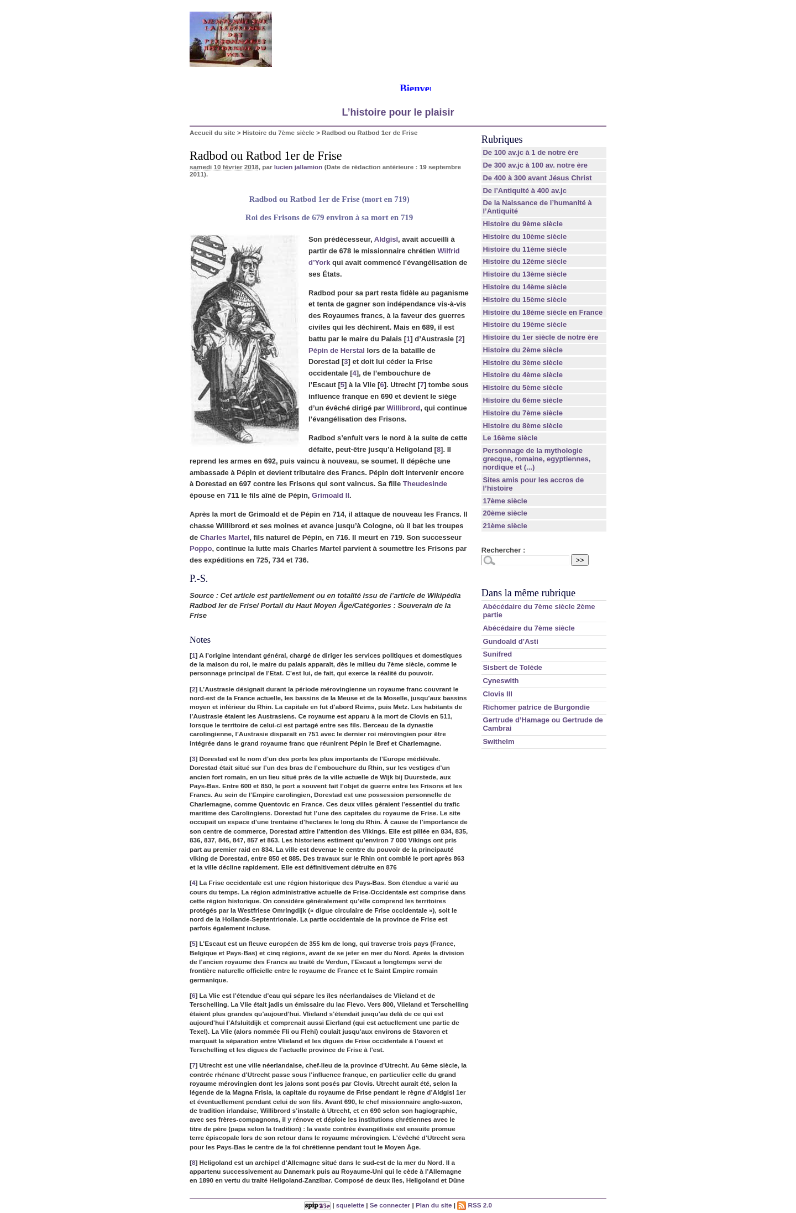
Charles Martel (225, 537)
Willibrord (404, 408)
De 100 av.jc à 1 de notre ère (530, 152)
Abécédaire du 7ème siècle (528, 628)
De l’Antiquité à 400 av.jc (524, 190)
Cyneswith (501, 680)
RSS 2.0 (474, 1205)
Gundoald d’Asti (510, 641)
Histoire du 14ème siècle (525, 287)
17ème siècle (505, 501)
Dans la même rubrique (528, 592)
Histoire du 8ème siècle (523, 425)
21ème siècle (505, 526)
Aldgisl (386, 239)
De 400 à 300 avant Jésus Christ (537, 178)
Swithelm (498, 741)
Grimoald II (330, 495)
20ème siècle (505, 513)
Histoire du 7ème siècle (279, 132)
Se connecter (390, 1205)
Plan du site (434, 1205)
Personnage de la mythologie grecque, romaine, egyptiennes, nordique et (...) (536, 458)
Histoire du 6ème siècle (523, 400)
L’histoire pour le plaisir (398, 112)
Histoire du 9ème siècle (523, 224)
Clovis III (497, 694)
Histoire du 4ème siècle (523, 375)
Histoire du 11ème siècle (525, 249)
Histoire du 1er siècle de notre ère (540, 337)
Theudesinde (425, 484)
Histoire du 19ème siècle (525, 324)
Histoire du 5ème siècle (523, 387)
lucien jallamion (298, 166)
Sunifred (497, 654)
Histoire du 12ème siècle (525, 261)
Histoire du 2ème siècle (523, 350)
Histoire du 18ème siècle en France (543, 312)
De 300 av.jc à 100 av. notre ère (535, 165)
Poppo (201, 548)
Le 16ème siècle (510, 438)
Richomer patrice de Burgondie (536, 707)
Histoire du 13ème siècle (525, 274)
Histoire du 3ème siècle (523, 362)
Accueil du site (212, 132)
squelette (350, 1205)
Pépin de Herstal (336, 350)
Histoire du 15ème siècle (525, 299)
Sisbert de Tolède (512, 667)
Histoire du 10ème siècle (525, 236)
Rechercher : (503, 550)
